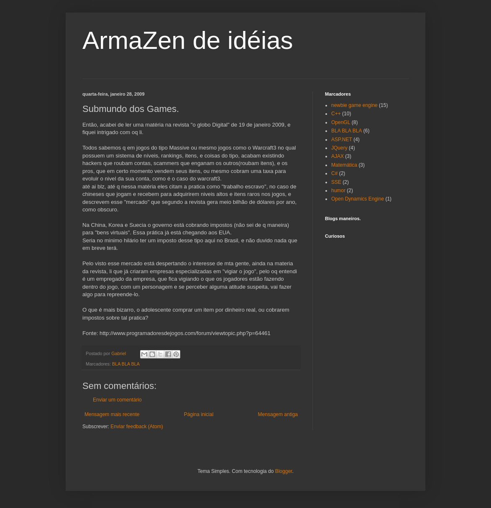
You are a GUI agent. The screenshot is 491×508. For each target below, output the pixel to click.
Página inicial (199, 414)
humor (338, 190)
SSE (336, 182)
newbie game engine (354, 105)
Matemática (344, 165)
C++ (336, 114)
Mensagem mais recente (111, 414)
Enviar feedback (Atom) (136, 426)
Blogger (283, 471)
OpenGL (340, 122)
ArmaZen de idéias (187, 40)
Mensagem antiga (278, 414)
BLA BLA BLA (126, 363)
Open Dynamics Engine (357, 199)
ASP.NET (341, 139)
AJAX (337, 156)
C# (334, 173)
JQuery (339, 148)
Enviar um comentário (117, 400)
